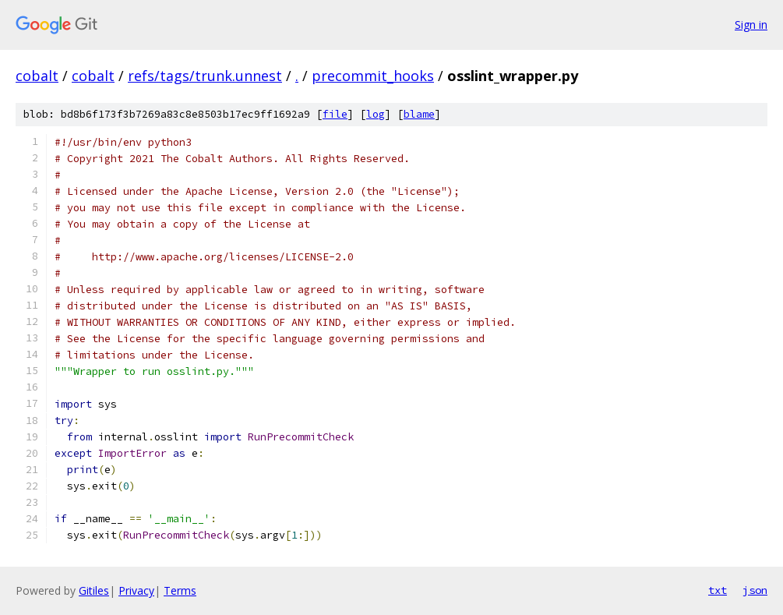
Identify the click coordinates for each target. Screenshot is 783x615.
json (754, 590)
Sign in (751, 24)
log (375, 114)
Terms (180, 590)
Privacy (136, 590)
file (335, 114)
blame (419, 114)
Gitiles (94, 590)
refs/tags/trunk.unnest (205, 75)
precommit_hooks (373, 75)
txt (717, 590)
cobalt (37, 75)
